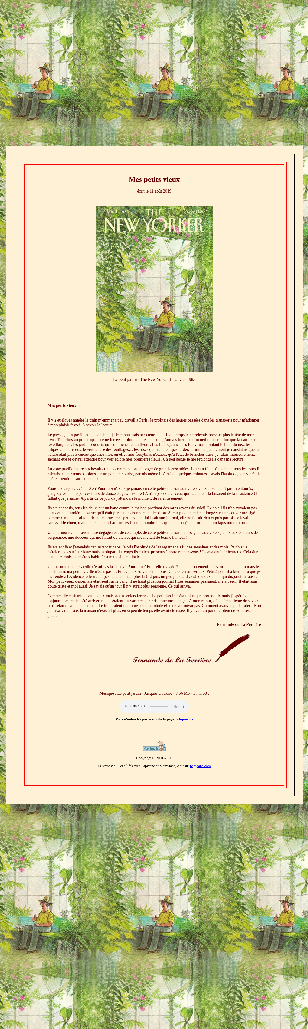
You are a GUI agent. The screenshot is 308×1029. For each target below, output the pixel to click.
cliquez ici (185, 719)
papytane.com (200, 766)
